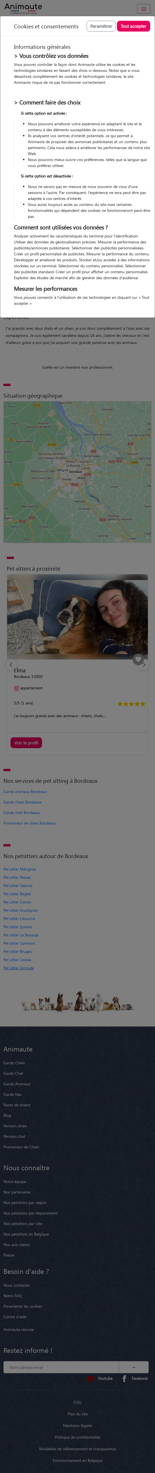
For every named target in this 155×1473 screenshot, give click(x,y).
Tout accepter (133, 26)
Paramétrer (101, 26)
